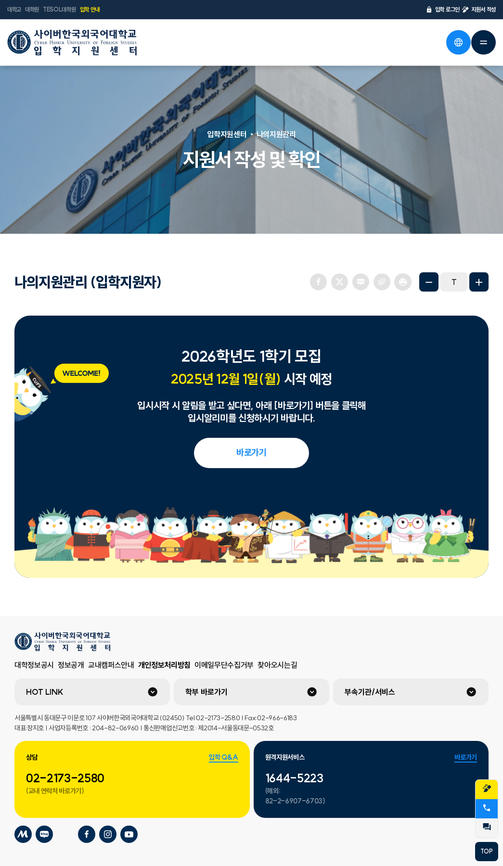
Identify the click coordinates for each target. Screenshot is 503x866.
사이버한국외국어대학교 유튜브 (129, 834)
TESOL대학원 (59, 9)
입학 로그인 (443, 9)
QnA (486, 827)
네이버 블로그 (360, 282)
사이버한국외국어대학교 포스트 (65, 834)
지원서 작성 (479, 9)
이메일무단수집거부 (224, 665)
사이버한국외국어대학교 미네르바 (23, 834)
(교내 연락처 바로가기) (55, 791)
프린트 (403, 282)
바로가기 (251, 452)
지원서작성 (486, 788)
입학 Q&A (223, 757)
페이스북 (318, 282)
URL (381, 282)
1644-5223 (294, 778)
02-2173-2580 (65, 778)
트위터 (339, 282)
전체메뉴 (483, 42)
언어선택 (458, 42)
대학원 (32, 9)
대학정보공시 (34, 665)
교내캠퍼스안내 (111, 665)
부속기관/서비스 (370, 692)
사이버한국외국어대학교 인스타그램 (107, 834)
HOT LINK (45, 692)
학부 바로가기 (206, 692)
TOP (486, 851)
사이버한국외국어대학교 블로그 (44, 834)
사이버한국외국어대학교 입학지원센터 (72, 42)
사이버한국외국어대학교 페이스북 (86, 834)
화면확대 (479, 282)
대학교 (14, 9)
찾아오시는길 (277, 665)
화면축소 (429, 282)
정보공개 (71, 665)
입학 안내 (90, 9)
